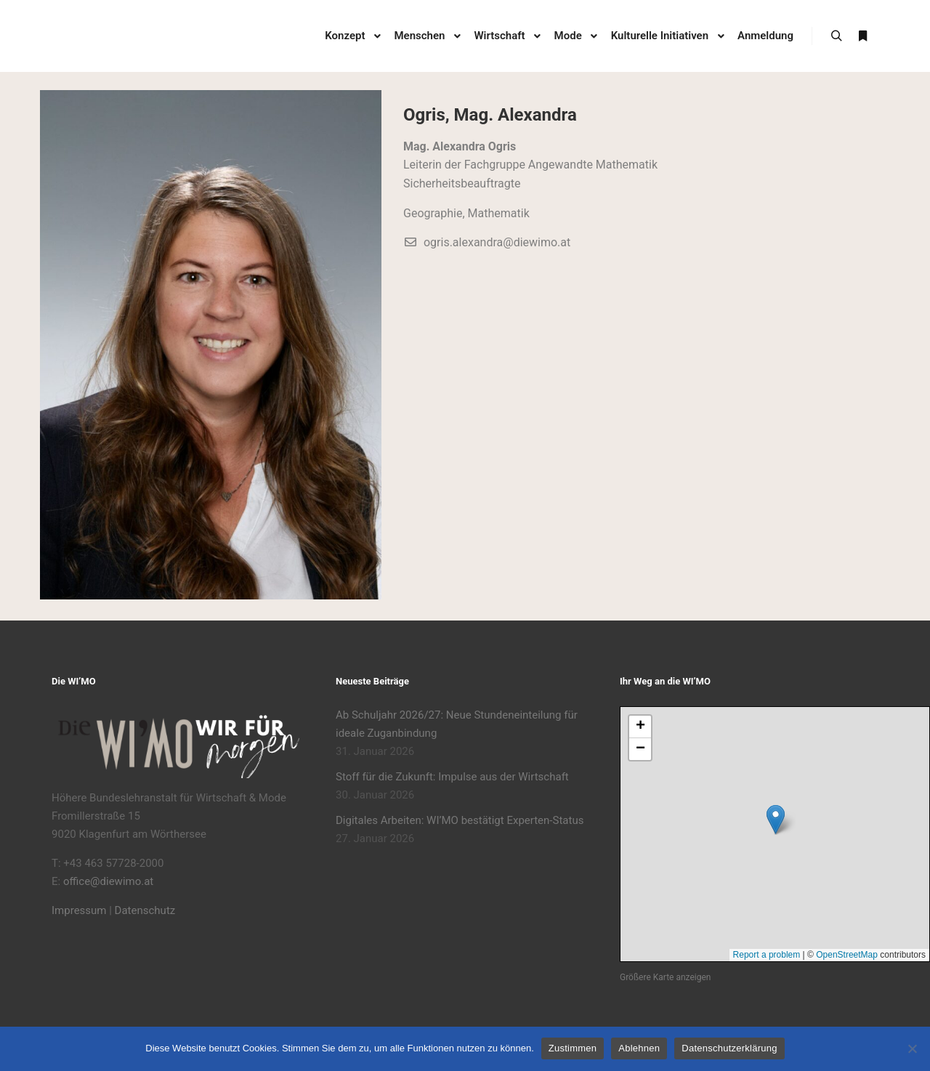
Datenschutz (145, 910)
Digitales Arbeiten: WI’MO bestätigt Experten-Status (459, 820)
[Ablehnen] (912, 1048)
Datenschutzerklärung (729, 1048)
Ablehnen (639, 1048)
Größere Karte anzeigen (665, 977)
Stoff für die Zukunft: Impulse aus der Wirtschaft (452, 776)
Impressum (79, 910)
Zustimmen (573, 1048)
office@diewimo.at (108, 881)
